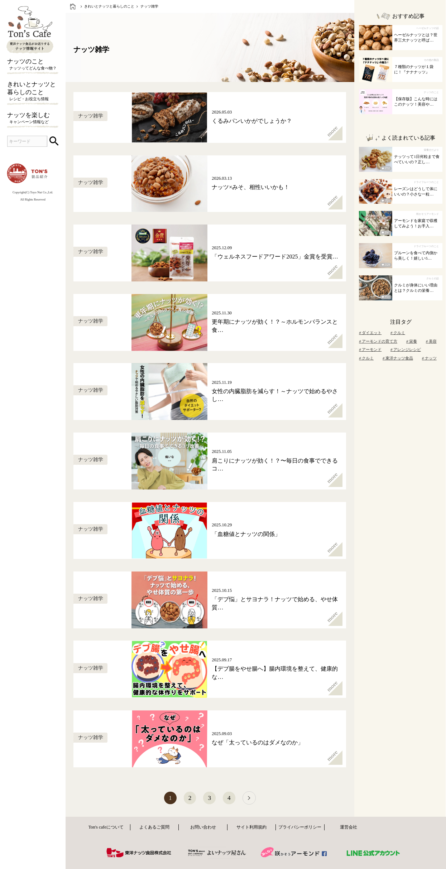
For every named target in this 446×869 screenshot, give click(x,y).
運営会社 (348, 827)
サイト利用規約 (251, 827)
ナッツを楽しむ (32, 118)
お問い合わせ (203, 827)
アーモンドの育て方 (378, 341)
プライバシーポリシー (299, 827)
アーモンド (370, 350)
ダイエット (370, 333)
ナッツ (429, 358)
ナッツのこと (32, 65)
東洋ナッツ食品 (398, 358)
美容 (431, 341)
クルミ (397, 333)
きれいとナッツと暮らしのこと (32, 91)
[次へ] (251, 798)
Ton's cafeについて (106, 827)
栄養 (411, 341)
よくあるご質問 (154, 827)
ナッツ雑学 (149, 6)
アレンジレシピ (405, 350)
